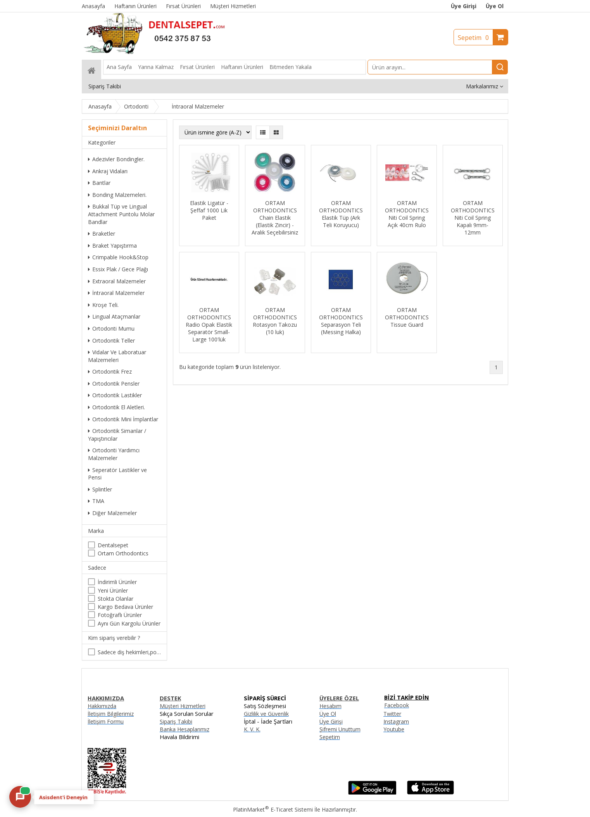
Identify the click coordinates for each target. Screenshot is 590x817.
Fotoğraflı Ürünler (120, 615)
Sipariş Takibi (176, 721)
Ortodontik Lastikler (115, 395)
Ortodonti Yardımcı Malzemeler (114, 454)
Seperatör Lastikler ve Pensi (117, 473)
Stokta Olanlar (115, 598)
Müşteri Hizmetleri (182, 706)
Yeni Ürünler (113, 590)
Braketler (101, 233)
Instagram (396, 721)
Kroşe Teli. (103, 305)
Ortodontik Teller (111, 340)
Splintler (100, 489)
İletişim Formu (106, 721)
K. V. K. (252, 729)
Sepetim (475, 37)
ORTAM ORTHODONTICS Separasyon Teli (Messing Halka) (341, 321)
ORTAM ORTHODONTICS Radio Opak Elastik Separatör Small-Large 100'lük (209, 324)
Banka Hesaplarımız (184, 729)
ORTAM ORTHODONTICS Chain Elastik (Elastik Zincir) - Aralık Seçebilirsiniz (275, 217)
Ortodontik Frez (110, 371)
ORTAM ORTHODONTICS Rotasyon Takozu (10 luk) (275, 321)
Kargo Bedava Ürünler (125, 606)
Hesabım (330, 706)
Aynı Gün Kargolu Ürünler (129, 623)
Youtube (393, 729)
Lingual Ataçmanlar (114, 316)
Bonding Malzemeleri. (117, 194)
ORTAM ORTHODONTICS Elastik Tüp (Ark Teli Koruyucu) (341, 214)
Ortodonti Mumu (111, 328)
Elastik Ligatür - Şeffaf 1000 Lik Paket (209, 210)
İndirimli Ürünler (117, 582)
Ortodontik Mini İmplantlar (123, 419)
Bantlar (99, 182)
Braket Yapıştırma (112, 245)
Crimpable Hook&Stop (118, 257)
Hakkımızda (102, 706)
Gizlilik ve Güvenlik (266, 713)
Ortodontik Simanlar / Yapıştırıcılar (117, 434)
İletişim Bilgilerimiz (111, 713)
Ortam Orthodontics (123, 553)
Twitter (392, 713)
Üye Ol (495, 6)
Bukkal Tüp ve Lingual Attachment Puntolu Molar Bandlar (121, 214)
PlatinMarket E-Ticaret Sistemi (273, 809)
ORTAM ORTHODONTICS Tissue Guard (407, 317)
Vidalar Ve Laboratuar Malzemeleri (117, 356)
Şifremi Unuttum (340, 729)
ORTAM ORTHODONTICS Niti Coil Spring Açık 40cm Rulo (407, 214)
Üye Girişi (463, 6)
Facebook (396, 705)
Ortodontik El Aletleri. (116, 407)
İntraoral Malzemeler (116, 292)
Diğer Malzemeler (112, 513)
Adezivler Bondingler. (116, 159)
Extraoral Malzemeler (117, 281)
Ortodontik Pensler (114, 383)
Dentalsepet (113, 545)
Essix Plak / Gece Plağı (118, 269)
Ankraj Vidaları (108, 171)
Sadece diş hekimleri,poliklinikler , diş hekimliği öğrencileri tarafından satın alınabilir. (129, 652)
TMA (96, 501)
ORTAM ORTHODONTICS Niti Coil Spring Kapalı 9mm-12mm (473, 217)
